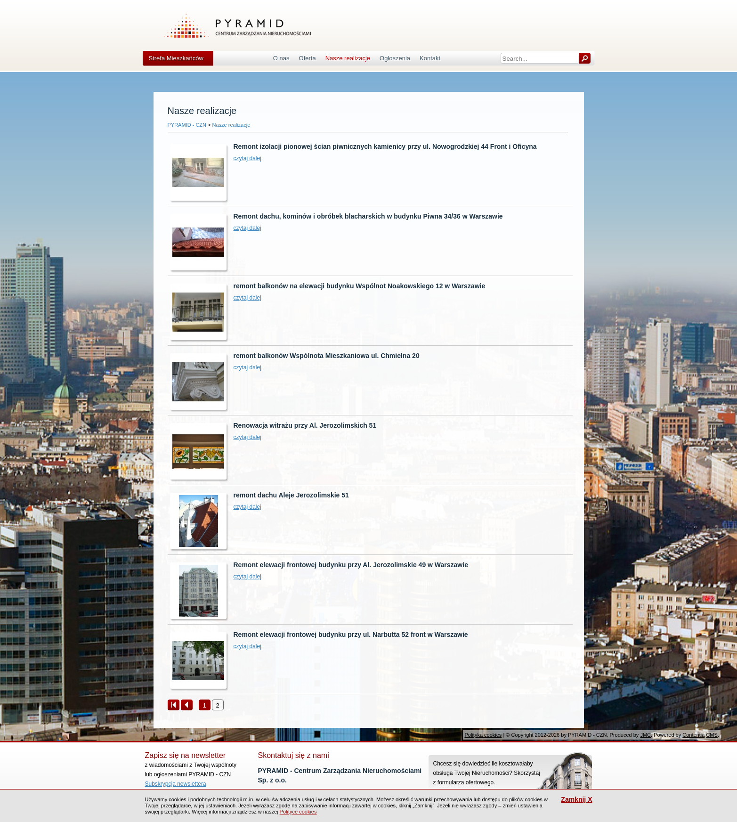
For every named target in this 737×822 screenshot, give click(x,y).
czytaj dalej (247, 158)
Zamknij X (576, 800)
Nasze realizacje (231, 125)
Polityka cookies (483, 735)
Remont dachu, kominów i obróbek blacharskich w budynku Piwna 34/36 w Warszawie (368, 216)
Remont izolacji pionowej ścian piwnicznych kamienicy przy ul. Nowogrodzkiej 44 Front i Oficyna (385, 146)
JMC (645, 735)
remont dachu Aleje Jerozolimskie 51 (291, 495)
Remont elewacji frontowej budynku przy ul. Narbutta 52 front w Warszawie (351, 634)
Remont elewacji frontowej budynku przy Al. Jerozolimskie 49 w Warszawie (351, 565)
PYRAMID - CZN (187, 125)
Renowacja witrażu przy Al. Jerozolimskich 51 (305, 425)
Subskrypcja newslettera (175, 784)
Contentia (693, 735)
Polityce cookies (298, 811)
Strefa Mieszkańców (176, 58)
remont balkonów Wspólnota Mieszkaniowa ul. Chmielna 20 (327, 355)
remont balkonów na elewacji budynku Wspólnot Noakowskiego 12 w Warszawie (360, 286)
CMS (711, 735)
